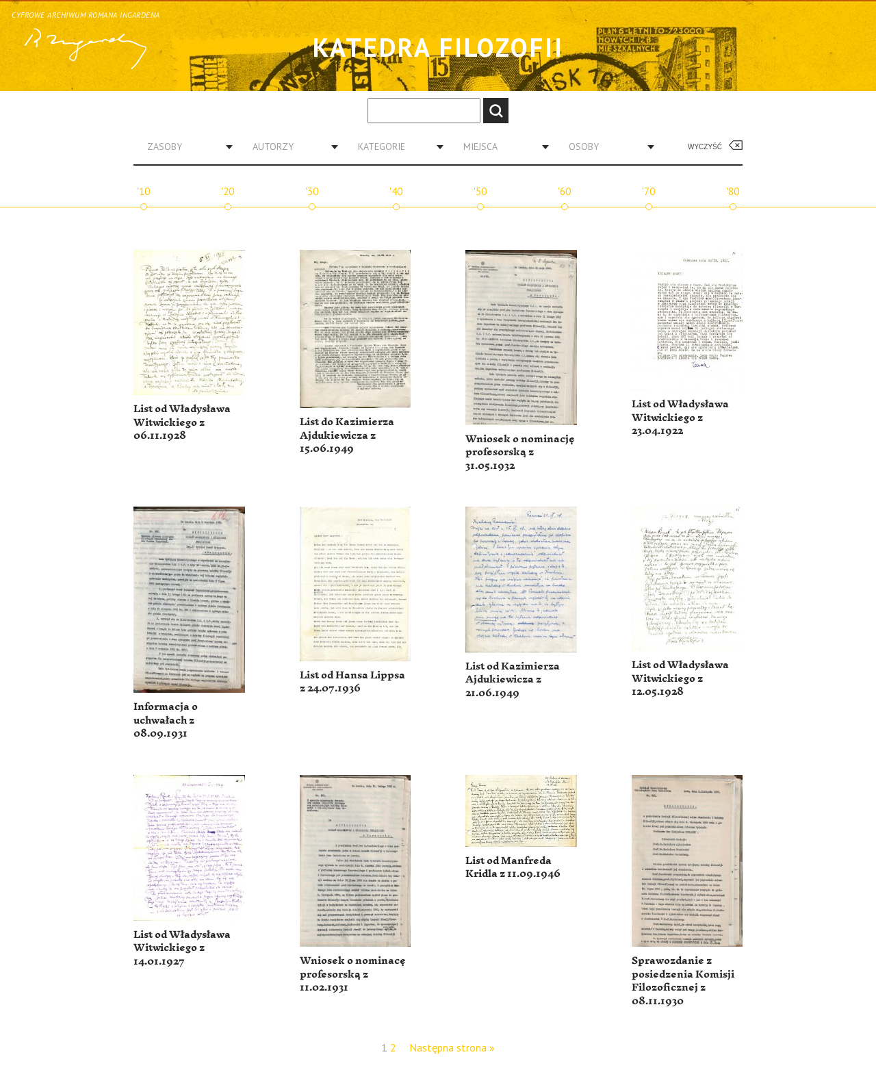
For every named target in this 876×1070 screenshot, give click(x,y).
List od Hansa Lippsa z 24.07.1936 (352, 682)
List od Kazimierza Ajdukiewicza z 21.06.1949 (512, 679)
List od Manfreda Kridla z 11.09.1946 (513, 868)
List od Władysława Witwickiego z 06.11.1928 (182, 422)
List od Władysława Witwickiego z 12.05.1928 (680, 678)
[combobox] (184, 146)
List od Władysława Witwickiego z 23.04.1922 (680, 417)
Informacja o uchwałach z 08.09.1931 (165, 720)
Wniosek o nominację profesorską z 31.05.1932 (520, 452)
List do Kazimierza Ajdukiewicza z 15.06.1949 (347, 435)
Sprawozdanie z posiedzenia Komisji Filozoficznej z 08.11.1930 (683, 981)
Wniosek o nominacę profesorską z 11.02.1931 (353, 974)
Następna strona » (452, 1047)
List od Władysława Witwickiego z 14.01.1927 (182, 948)
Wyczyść (705, 147)
